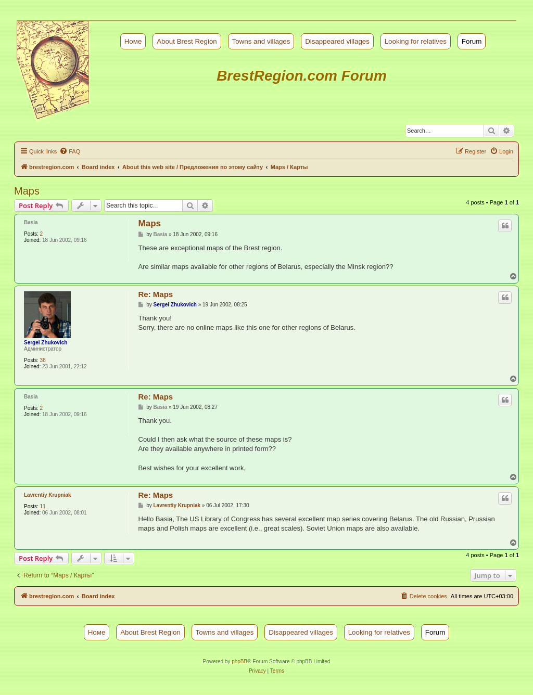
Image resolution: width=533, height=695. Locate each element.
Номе (133, 41)
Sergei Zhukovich (45, 342)
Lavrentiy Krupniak (47, 495)
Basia (31, 222)
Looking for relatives (416, 41)
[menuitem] (69, 151)
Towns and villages (261, 41)
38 (43, 360)
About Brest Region (187, 41)
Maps (27, 191)
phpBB (239, 661)
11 (43, 506)
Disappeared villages (337, 41)
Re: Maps (155, 294)
